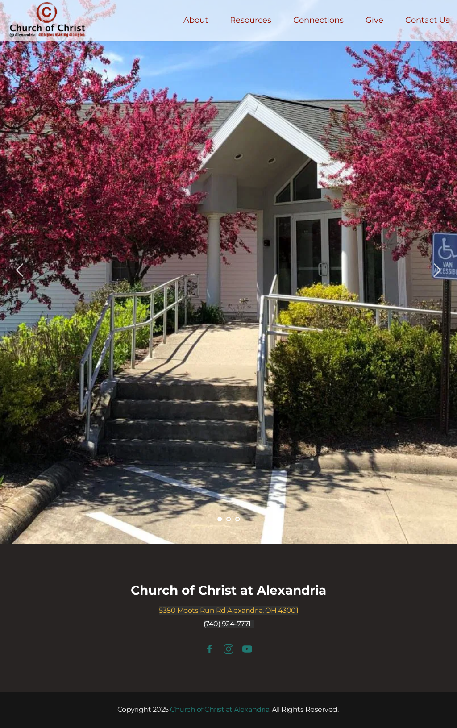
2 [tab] (228, 519)
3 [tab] (237, 519)
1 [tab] (219, 519)
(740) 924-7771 (227, 624)
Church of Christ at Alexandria (228, 590)
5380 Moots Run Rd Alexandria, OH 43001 (228, 610)
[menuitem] (196, 20)
